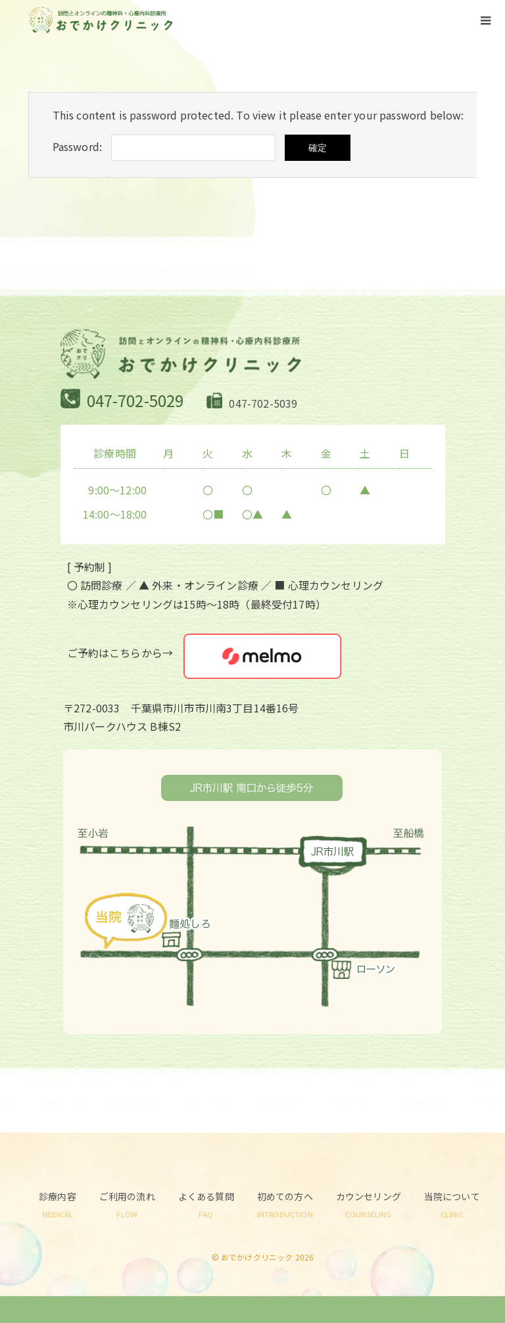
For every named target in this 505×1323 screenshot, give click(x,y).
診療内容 (57, 1204)
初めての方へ (285, 1204)
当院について (452, 1204)
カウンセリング (368, 1204)
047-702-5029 (135, 400)
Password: (77, 146)
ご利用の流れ (127, 1204)
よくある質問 (206, 1204)
